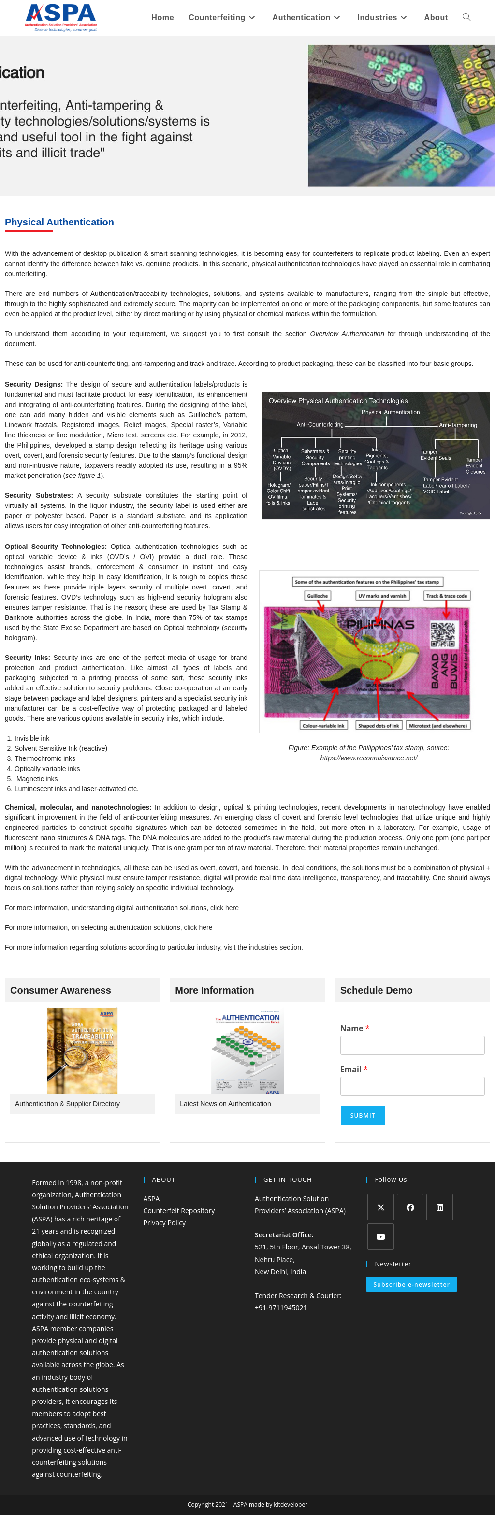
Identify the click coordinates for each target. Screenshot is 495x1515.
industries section (275, 947)
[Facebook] (410, 1207)
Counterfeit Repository (179, 1210)
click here (224, 908)
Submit (363, 1115)
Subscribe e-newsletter (411, 1284)
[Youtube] (380, 1236)
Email (354, 1070)
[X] (380, 1207)
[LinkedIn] (439, 1207)
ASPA (152, 1198)
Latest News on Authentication (225, 1104)
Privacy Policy (165, 1222)
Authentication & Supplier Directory (67, 1104)
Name (355, 1029)
